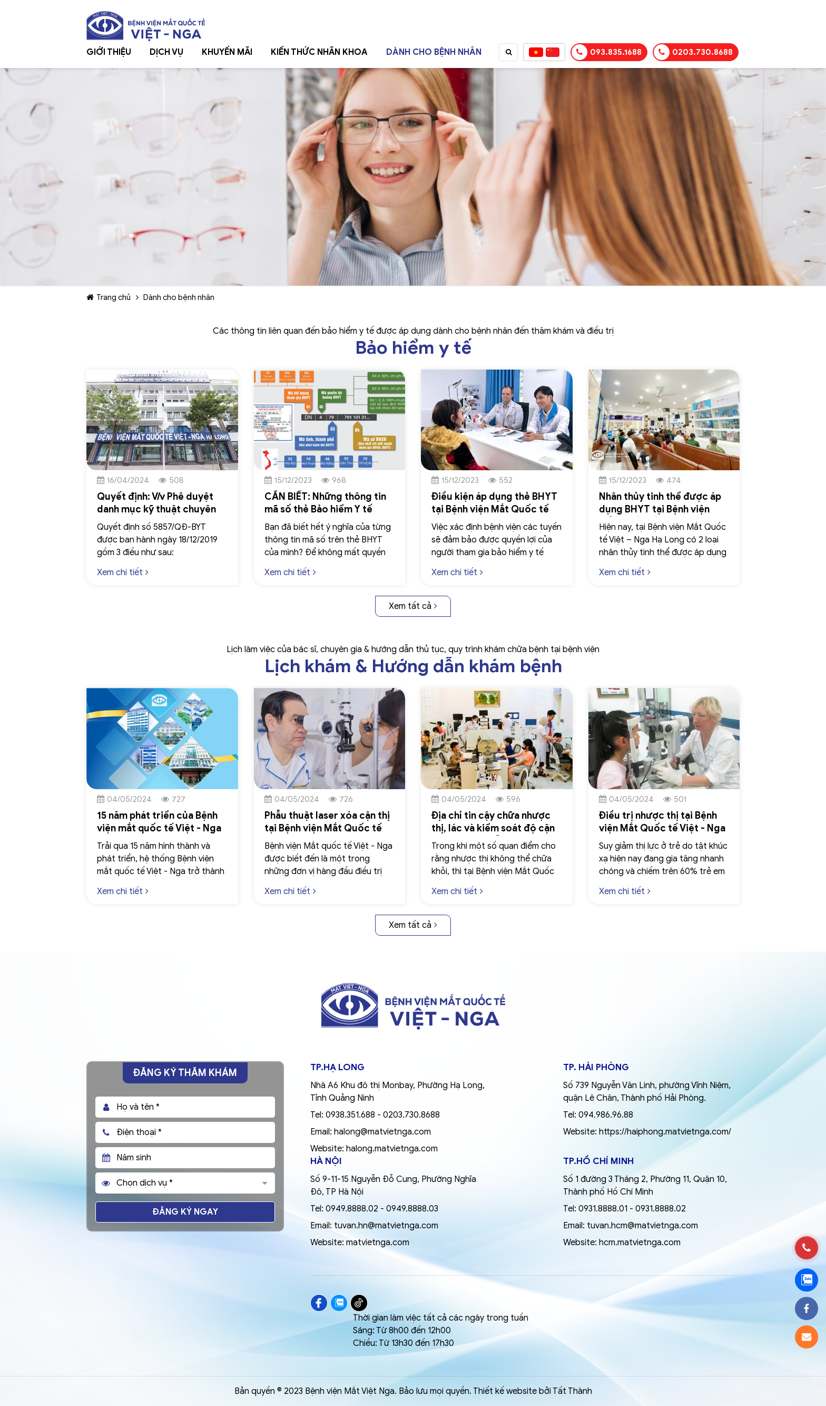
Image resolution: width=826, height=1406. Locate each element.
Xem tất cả (413, 606)
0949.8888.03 (412, 1209)
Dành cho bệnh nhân (433, 52)
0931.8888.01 (602, 1209)
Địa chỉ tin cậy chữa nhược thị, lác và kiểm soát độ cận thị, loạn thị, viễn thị (493, 828)
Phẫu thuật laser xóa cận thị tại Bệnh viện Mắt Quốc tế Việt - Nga (327, 828)
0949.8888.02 (352, 1209)
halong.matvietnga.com (392, 1148)
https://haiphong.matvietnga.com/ (665, 1132)
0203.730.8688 (693, 52)
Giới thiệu (108, 52)
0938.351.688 (350, 1115)
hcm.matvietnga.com (640, 1242)
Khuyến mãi (227, 52)
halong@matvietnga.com (382, 1132)
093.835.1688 (607, 52)
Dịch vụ (166, 52)
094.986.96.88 (605, 1115)
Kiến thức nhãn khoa (319, 52)
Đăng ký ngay (185, 1212)
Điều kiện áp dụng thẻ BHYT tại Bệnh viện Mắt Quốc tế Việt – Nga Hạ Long (494, 509)
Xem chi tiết (123, 572)
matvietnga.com (377, 1242)
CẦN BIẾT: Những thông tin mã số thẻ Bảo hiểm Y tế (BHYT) (325, 509)
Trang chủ (108, 297)
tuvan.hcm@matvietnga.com (642, 1225)
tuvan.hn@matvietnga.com (386, 1225)
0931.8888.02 (660, 1209)
